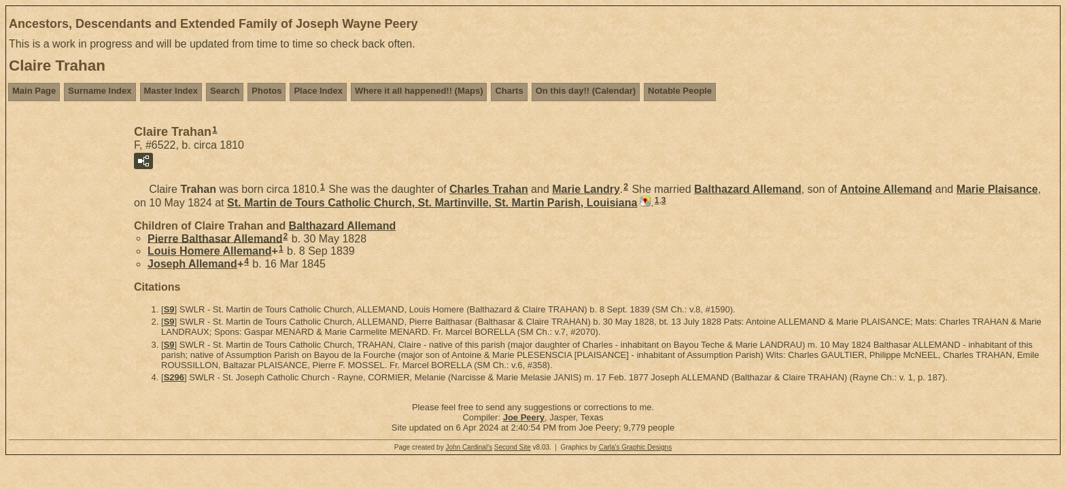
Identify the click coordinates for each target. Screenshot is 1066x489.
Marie (586, 189)
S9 (169, 309)
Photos (266, 91)
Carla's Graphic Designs (635, 447)
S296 (174, 377)
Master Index (171, 91)
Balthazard (748, 189)
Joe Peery (524, 417)
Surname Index (99, 91)
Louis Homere (210, 251)
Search (224, 91)
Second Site (512, 447)
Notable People (680, 91)
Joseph (192, 264)
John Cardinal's (468, 447)
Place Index (318, 91)
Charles (488, 189)
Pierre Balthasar (215, 238)
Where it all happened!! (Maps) (419, 91)
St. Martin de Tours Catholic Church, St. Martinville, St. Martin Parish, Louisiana (432, 203)
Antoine (886, 189)
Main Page (34, 91)
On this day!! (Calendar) (586, 91)
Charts (509, 91)
